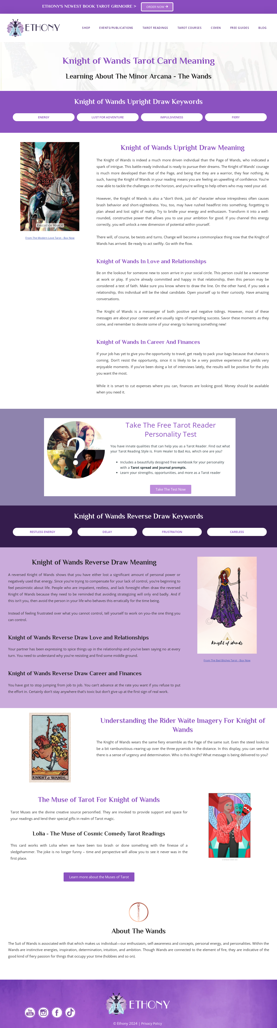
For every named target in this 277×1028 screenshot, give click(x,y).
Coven (216, 28)
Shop (86, 28)
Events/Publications (116, 28)
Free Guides (239, 28)
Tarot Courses (190, 28)
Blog (262, 28)
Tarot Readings (155, 28)
